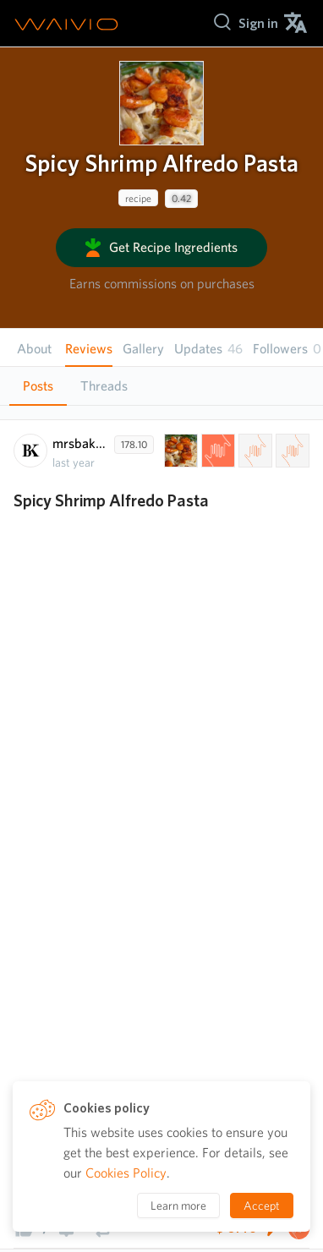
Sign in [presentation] (258, 23)
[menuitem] (258, 23)
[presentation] (161, 103)
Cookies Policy (126, 1173)
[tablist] (161, 386)
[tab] (38, 386)
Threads (104, 386)
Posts (38, 386)
